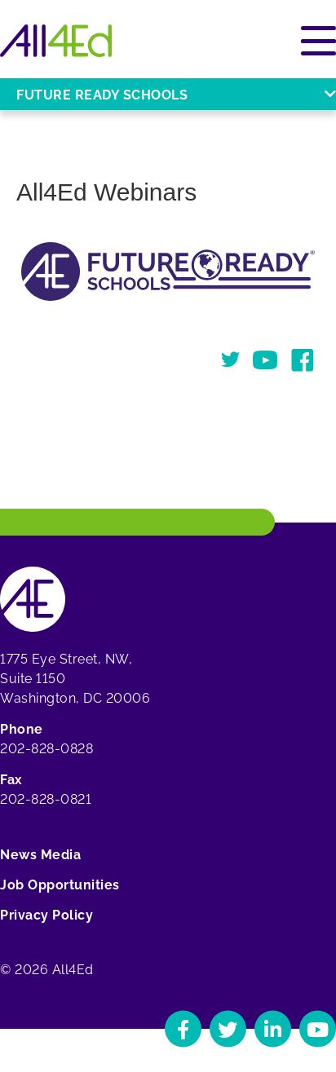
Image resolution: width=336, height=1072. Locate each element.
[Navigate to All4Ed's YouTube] (317, 1029)
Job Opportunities (60, 885)
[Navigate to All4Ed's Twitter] (228, 1029)
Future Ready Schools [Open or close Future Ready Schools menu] (176, 95)
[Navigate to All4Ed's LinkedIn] (272, 1029)
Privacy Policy (46, 915)
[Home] (56, 40)
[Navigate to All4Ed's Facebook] (183, 1029)
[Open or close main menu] (318, 40)
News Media (40, 854)
